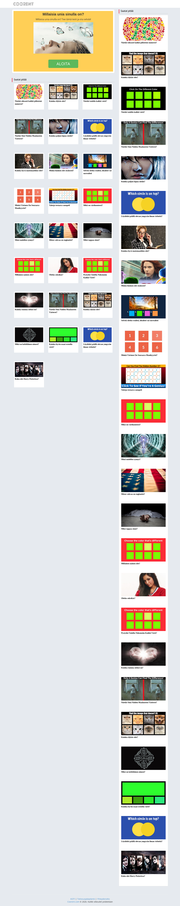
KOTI (72, 899)
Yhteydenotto (103, 899)
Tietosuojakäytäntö (86, 899)
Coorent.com (73, 901)
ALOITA (63, 63)
